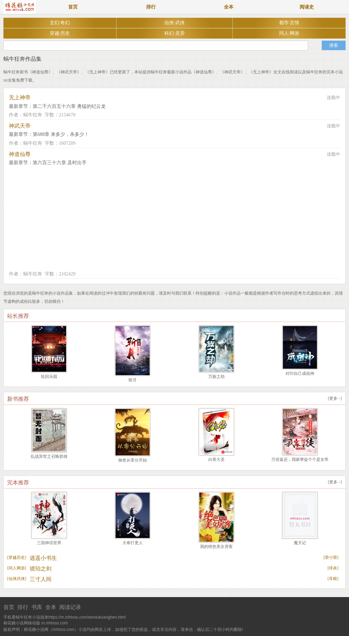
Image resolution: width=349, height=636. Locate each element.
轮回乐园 (49, 376)
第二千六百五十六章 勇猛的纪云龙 (69, 106)
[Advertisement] (174, 218)
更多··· (334, 398)
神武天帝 (20, 126)
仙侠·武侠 (174, 22)
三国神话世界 (49, 542)
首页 (73, 7)
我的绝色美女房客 (216, 546)
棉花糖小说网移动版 (21, 623)
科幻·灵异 (174, 33)
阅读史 (307, 7)
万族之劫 (216, 376)
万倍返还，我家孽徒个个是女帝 (300, 459)
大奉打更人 (132, 542)
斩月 (132, 380)
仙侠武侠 (17, 578)
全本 (228, 7)
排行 (151, 7)
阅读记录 (70, 607)
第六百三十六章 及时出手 (60, 162)
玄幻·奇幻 (60, 22)
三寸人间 (40, 579)
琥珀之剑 (40, 568)
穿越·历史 (60, 33)
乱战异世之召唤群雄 (49, 456)
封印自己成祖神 (300, 373)
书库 (36, 607)
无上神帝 (20, 97)
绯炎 (333, 568)
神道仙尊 (20, 154)
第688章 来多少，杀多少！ (61, 134)
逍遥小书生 (43, 558)
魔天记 (300, 542)
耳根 (333, 578)
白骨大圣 (216, 459)
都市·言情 (289, 22)
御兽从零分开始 (132, 460)
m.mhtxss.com (54, 623)
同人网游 (17, 568)
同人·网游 (289, 33)
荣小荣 (331, 557)
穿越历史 (17, 557)
